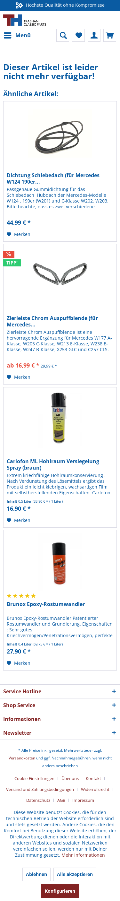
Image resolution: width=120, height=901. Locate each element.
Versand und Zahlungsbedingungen (40, 789)
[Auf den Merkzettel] (18, 234)
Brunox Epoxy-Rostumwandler (46, 604)
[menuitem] (17, 35)
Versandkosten (22, 758)
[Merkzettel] (78, 35)
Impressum (83, 800)
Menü (17, 34)
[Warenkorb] (109, 35)
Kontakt (93, 778)
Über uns (70, 778)
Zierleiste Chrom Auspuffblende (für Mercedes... (52, 321)
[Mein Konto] (94, 35)
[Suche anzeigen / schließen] (62, 35)
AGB (61, 800)
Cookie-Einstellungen (34, 778)
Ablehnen (36, 874)
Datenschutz (38, 800)
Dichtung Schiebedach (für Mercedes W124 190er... (53, 178)
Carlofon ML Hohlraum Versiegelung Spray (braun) (53, 464)
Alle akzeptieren (75, 874)
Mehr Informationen (83, 855)
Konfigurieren (60, 891)
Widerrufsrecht (95, 789)
